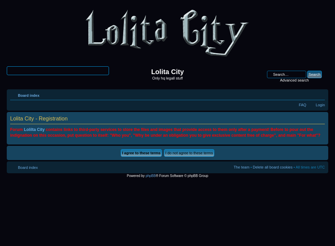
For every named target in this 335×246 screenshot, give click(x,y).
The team (241, 167)
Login (320, 105)
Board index (29, 95)
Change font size (320, 94)
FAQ (302, 105)
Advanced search (294, 80)
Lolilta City (34, 129)
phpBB (151, 176)
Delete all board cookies (272, 167)
